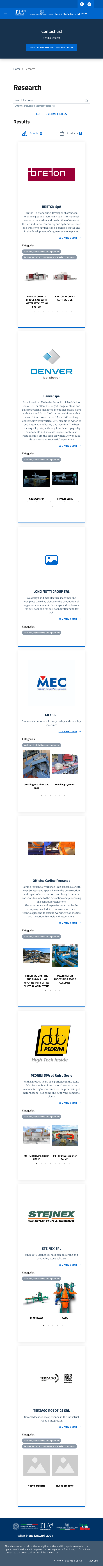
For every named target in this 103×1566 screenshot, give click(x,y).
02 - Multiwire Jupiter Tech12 (65, 1160)
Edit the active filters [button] (51, 114)
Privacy (58, 1561)
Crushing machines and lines (36, 788)
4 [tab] (48, 312)
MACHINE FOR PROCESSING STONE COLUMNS (65, 982)
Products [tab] (70, 133)
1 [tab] (34, 312)
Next (83, 285)
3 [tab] (43, 312)
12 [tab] (78, 503)
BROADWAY (36, 1321)
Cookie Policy (73, 1561)
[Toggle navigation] (5, 13)
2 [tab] (38, 312)
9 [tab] (71, 312)
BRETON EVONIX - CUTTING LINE (65, 299)
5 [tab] (52, 312)
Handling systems (65, 786)
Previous (19, 285)
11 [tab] (73, 503)
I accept (93, 1561)
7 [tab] (62, 312)
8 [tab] (66, 312)
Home (17, 69)
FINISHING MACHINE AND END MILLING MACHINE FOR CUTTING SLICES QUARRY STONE (37, 984)
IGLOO (65, 1321)
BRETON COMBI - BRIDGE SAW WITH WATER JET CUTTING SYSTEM (37, 303)
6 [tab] (57, 312)
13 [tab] (52, 508)
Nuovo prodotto (36, 1489)
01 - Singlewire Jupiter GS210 (36, 1160)
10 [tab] (69, 503)
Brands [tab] (32, 133)
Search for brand (25, 100)
